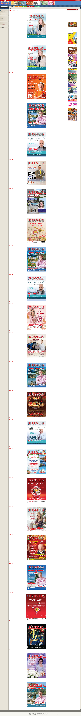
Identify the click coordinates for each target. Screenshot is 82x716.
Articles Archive (3, 11)
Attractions (2, 27)
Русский (79, 0)
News (2, 12)
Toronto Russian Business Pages (36, 710)
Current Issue (3, 9)
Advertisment (46, 710)
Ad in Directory (3, 24)
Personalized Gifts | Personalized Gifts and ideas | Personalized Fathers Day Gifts (72, 30)
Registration (41, 0)
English (76, 0)
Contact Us (4, 0)
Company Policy (50, 710)
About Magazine (3, 14)
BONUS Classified (42, 710)
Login (38, 0)
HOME (2, 0)
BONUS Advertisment (4, 17)
